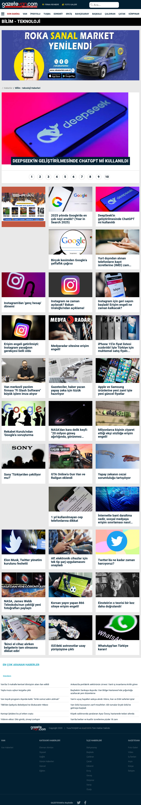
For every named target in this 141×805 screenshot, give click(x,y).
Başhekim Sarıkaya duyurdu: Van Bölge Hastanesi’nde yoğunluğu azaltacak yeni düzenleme (102, 692)
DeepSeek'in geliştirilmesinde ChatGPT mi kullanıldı (116, 219)
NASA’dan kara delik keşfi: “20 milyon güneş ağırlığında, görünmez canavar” (69, 433)
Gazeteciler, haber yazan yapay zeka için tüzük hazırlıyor (68, 390)
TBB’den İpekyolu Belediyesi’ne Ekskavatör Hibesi (24, 705)
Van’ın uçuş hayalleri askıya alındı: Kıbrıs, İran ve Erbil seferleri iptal (102, 699)
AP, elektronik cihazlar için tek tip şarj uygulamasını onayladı (69, 562)
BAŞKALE (97, 14)
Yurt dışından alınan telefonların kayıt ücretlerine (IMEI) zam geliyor (113, 262)
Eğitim (42, 771)
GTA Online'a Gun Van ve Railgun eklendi (68, 476)
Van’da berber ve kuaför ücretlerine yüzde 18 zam (94, 719)
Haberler (7, 88)
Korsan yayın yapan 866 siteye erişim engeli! (67, 604)
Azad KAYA (87, 728)
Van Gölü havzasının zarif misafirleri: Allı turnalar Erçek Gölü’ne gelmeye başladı (101, 706)
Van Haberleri (7, 747)
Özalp (89, 789)
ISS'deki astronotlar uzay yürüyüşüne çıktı (68, 647)
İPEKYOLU (35, 14)
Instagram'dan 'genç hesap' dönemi (22, 304)
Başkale (90, 752)
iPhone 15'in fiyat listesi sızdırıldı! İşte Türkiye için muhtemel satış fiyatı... (116, 347)
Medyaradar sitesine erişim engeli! (70, 347)
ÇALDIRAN (110, 14)
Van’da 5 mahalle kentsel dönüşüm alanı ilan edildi (25, 684)
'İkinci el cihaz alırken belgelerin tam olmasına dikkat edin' (21, 647)
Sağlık (42, 757)
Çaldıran (90, 757)
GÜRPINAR (133, 14)
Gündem (7, 676)
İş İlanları (132, 757)
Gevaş (89, 775)
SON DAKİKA (13, 14)
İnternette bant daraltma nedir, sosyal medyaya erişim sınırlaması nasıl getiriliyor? (115, 519)
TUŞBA (47, 14)
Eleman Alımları (46, 747)
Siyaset (42, 752)
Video (130, 752)
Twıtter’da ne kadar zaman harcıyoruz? (116, 561)
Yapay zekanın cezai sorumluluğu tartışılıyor (114, 476)
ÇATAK (122, 14)
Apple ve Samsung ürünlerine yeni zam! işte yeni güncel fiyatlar (115, 390)
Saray (89, 785)
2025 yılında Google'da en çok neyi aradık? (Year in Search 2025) (69, 219)
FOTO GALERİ (69, 4)
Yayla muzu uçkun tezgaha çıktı (16, 690)
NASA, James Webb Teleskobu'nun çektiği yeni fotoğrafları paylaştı (22, 605)
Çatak (89, 761)
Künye (131, 766)
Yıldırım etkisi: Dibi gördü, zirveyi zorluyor (20, 719)
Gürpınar (90, 780)
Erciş (89, 771)
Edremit (90, 766)
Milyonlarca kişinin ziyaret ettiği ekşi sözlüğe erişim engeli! (116, 433)
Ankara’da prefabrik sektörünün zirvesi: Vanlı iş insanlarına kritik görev (104, 684)
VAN (25, 14)
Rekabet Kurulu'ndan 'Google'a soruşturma (18, 433)
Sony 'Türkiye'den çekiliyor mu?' (22, 476)
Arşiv (130, 761)
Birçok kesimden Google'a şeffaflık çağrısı (69, 262)
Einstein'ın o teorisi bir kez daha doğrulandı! (116, 604)
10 (107, 176)
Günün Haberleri (46, 761)
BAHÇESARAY (82, 14)
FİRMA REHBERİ (50, 4)
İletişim (131, 771)
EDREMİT (58, 14)
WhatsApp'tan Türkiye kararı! (113, 647)
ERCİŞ (69, 14)
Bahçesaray (92, 747)
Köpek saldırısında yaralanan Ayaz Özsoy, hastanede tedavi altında (102, 713)
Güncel (42, 766)
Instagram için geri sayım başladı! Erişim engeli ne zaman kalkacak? (115, 305)
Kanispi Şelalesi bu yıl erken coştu (17, 713)
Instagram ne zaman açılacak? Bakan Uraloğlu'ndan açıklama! (67, 305)
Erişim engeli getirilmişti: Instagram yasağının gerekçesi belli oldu (21, 347)
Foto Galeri (133, 747)
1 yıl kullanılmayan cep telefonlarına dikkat (67, 519)
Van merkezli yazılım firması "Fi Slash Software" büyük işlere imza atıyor (22, 390)
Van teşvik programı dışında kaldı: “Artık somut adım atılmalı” (30, 699)
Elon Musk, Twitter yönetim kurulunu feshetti (23, 561)
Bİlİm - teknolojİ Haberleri (27, 88)
